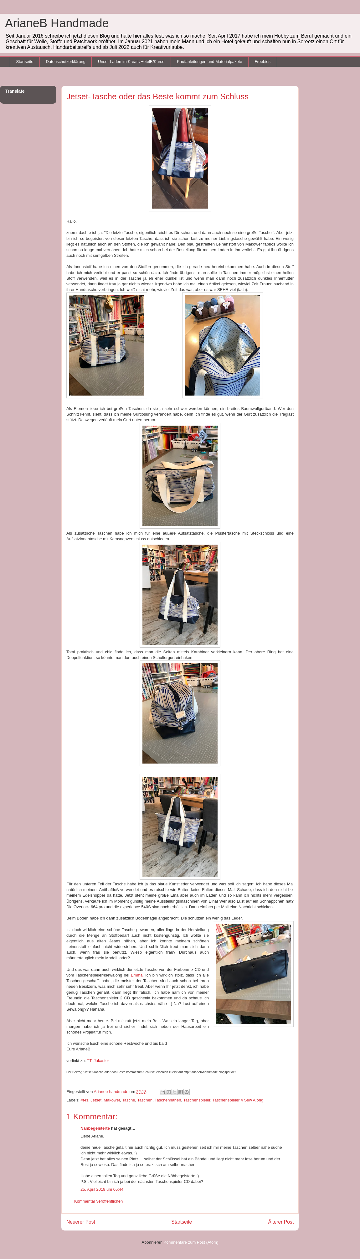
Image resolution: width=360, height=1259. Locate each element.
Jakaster (101, 1060)
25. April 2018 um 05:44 (101, 1189)
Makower (112, 1100)
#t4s (85, 1100)
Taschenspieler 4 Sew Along (238, 1100)
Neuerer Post (80, 1222)
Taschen (144, 1100)
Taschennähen (168, 1100)
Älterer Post (281, 1222)
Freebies (262, 61)
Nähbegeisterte (95, 1128)
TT (89, 1060)
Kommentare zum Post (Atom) (191, 1242)
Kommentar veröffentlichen (98, 1201)
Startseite (24, 61)
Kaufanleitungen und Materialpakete (209, 61)
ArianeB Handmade (57, 23)
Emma (137, 975)
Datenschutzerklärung (65, 61)
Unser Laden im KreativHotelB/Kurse (131, 61)
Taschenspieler (196, 1100)
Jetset (95, 1100)
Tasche (128, 1100)
